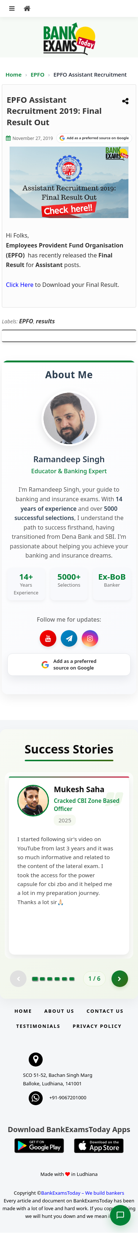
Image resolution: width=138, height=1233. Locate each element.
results (45, 321)
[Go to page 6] (71, 979)
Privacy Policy (97, 1026)
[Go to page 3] (49, 979)
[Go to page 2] (42, 979)
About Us (59, 1011)
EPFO (38, 74)
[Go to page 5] (64, 979)
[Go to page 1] (35, 979)
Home (14, 74)
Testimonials (38, 1026)
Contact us (104, 1011)
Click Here (19, 285)
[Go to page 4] (57, 979)
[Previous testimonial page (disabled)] (18, 979)
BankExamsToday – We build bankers (82, 1193)
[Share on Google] (94, 138)
